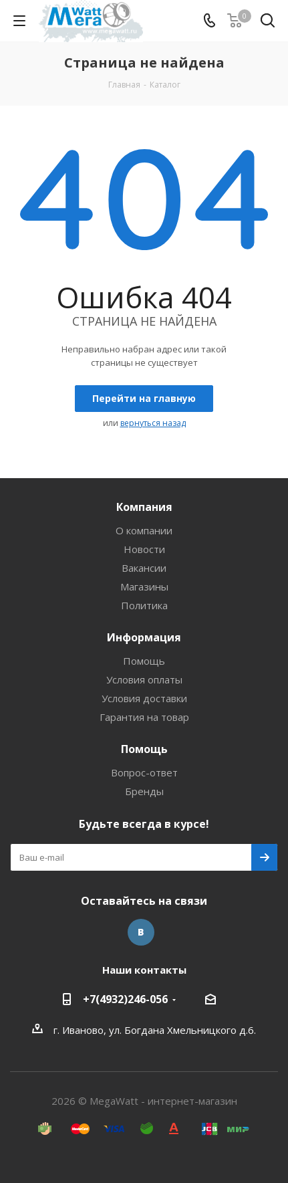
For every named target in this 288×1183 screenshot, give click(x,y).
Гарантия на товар (144, 717)
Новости (144, 549)
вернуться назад (153, 423)
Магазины (144, 586)
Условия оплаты (144, 679)
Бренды (144, 791)
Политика (144, 605)
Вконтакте (141, 932)
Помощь (144, 660)
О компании (144, 530)
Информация (144, 637)
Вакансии (144, 567)
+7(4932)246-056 (125, 999)
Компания (144, 507)
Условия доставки (144, 698)
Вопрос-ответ (144, 772)
